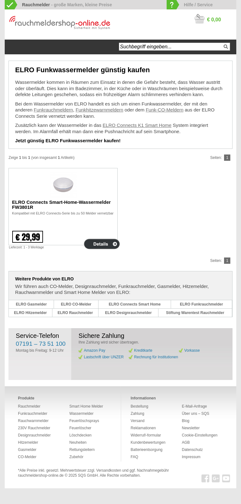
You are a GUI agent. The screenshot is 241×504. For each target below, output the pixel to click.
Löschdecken (80, 435)
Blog (185, 421)
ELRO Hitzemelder (30, 313)
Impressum (191, 457)
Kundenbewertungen (148, 442)
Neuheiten (78, 442)
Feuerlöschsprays (84, 421)
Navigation (33, 47)
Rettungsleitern (82, 449)
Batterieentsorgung (146, 449)
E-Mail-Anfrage (194, 406)
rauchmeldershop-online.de (40, 475)
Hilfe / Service (198, 4)
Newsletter (191, 428)
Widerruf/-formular (146, 435)
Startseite (16, 47)
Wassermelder (81, 413)
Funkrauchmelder (32, 413)
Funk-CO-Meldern (164, 109)
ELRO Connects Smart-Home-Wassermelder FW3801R (61, 204)
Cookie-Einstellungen (199, 435)
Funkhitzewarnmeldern (99, 109)
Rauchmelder (29, 406)
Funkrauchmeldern (53, 109)
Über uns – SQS (195, 413)
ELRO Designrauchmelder (128, 313)
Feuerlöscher (80, 428)
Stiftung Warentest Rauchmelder (195, 313)
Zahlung (137, 413)
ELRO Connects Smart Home (134, 304)
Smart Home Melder (86, 406)
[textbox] (174, 47)
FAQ (134, 457)
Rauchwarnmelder (33, 421)
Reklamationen (143, 428)
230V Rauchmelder (34, 428)
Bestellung (139, 406)
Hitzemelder (28, 442)
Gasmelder (27, 449)
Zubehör (76, 457)
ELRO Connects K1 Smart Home (137, 125)
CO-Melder (27, 457)
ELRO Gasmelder (31, 304)
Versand (137, 421)
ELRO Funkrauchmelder (201, 304)
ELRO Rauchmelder (75, 313)
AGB (186, 442)
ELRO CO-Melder (76, 304)
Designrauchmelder (34, 435)
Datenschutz (192, 449)
